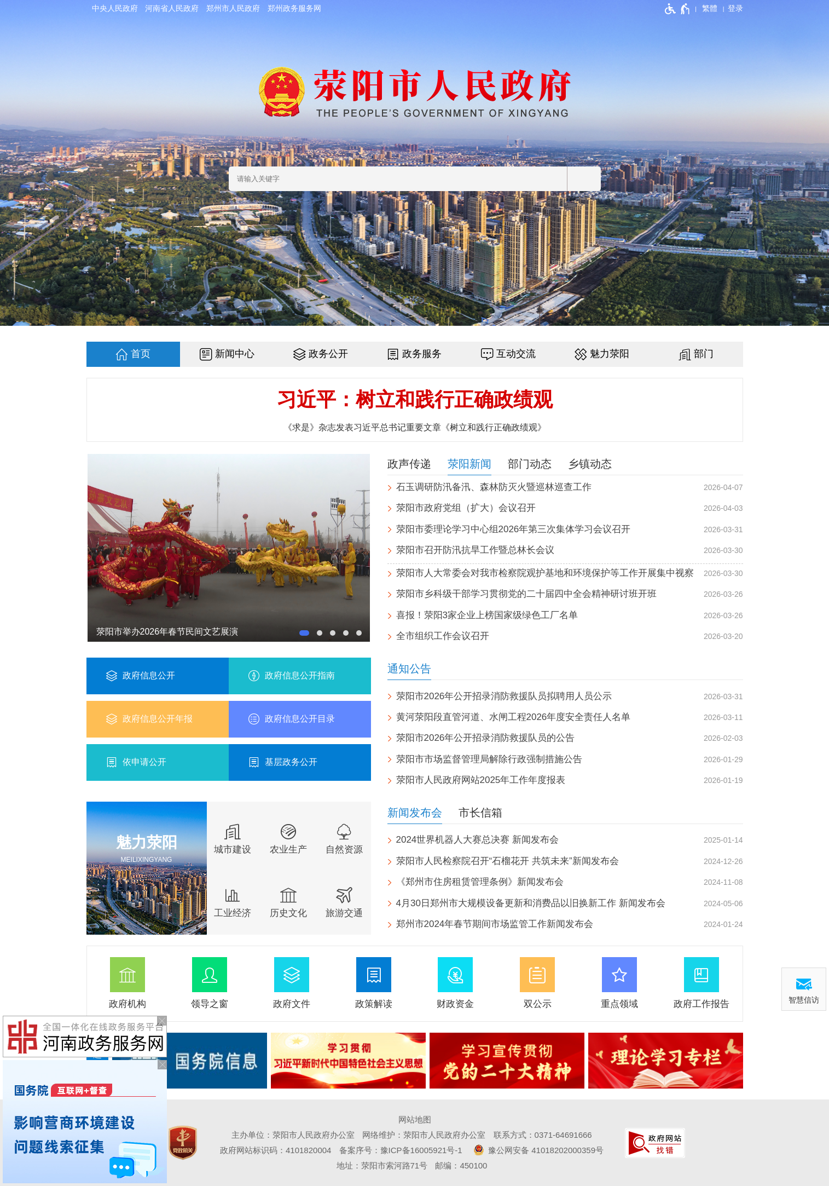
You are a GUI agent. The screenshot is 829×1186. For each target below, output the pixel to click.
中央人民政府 (115, 8)
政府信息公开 (149, 675)
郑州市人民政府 (233, 8)
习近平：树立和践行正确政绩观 (415, 399)
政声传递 (409, 464)
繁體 (709, 8)
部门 (704, 353)
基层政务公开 (291, 762)
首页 (140, 353)
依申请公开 (144, 762)
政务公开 (328, 353)
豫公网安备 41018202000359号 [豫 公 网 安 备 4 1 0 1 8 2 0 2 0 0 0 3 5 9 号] (537, 1149)
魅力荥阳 (609, 353)
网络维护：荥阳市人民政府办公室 (423, 1134)
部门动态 (530, 464)
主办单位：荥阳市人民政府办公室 (293, 1134)
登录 (735, 8)
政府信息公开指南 (300, 675)
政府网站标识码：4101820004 (275, 1150)
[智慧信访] (804, 989)
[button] (304, 632)
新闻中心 (234, 353)
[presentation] (737, 1060)
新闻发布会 (414, 813)
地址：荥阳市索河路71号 (382, 1165)
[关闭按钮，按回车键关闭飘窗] (162, 1064)
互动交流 (516, 353)
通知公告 (409, 669)
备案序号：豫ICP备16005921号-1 (400, 1150)
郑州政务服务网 (294, 8)
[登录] (735, 8)
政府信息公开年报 (158, 718)
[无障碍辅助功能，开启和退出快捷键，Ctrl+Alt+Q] (678, 8)
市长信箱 (480, 813)
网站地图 (414, 1119)
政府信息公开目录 (300, 718)
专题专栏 (97, 1060)
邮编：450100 (461, 1165)
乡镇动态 (590, 464)
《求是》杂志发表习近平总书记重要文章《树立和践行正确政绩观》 (414, 427)
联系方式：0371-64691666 (543, 1134)
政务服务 (422, 353)
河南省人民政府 (172, 8)
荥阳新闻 (469, 464)
